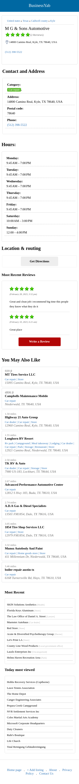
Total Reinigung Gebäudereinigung (26, 746)
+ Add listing (35, 770)
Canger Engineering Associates (24, 699)
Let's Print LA (18, 639)
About (53, 770)
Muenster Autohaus (23, 622)
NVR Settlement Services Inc (23, 711)
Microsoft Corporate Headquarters (26, 723)
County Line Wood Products (35, 645)
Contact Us (46, 773)
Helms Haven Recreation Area (27, 657)
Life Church (13, 741)
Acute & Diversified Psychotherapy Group (34, 634)
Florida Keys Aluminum (24, 610)
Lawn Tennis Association (21, 687)
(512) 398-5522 (13, 51)
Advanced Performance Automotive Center (34, 484)
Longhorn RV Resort (19, 438)
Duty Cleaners (15, 729)
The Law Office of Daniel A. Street (31, 616)
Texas (26, 20)
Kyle (52, 20)
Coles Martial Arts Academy (22, 717)
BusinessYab (39, 5)
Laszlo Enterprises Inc (27, 651)
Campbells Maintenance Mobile (26, 396)
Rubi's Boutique (16, 735)
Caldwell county (39, 20)
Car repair (14, 89)
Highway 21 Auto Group (21, 417)
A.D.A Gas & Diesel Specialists (25, 506)
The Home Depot (16, 693)
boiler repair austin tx (19, 569)
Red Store (16, 628)
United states (13, 20)
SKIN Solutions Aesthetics (26, 604)
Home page (14, 770)
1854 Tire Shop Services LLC (24, 527)
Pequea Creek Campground (22, 705)
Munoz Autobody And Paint (24, 548)
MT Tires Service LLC (20, 374)
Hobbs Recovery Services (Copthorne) (28, 682)
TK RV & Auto (15, 463)
